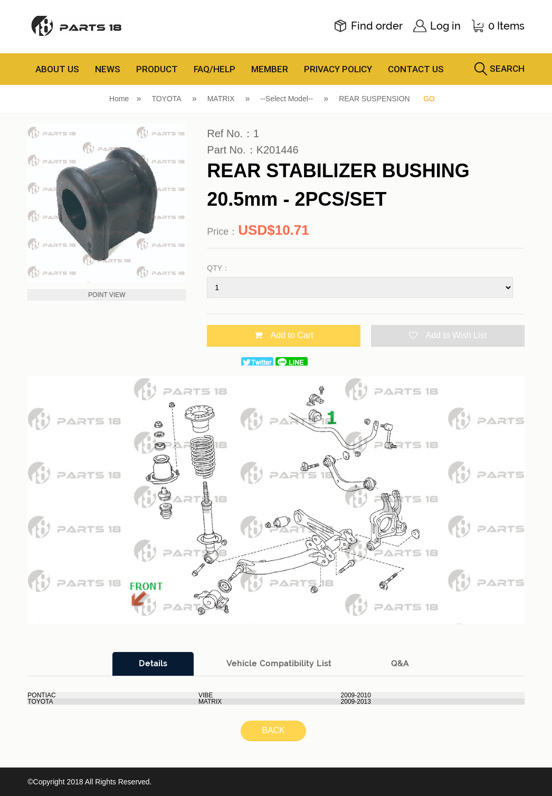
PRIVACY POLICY (338, 69)
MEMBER (269, 69)
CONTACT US (416, 69)
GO (429, 98)
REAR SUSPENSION (374, 98)
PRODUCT (157, 69)
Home (119, 98)
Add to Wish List (448, 335)
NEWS (107, 69)
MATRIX (221, 98)
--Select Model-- (287, 98)
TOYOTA (166, 98)
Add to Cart (283, 335)
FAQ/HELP (214, 69)
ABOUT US (57, 69)
